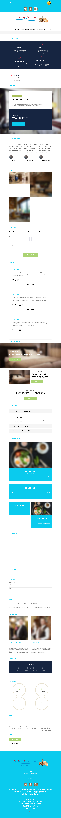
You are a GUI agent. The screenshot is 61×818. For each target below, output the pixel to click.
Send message (30, 254)
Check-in (11, 604)
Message (11, 242)
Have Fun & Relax (41, 29)
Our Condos (16, 29)
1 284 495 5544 (43, 2)
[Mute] (45, 476)
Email (32, 236)
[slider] (27, 476)
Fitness (25, 603)
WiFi (18, 603)
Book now (15, 359)
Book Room (18, 124)
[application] (30, 477)
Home (10, 32)
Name (10, 236)
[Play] (13, 476)
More (49, 29)
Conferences (34, 603)
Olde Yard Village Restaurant (28, 29)
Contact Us (30, 777)
